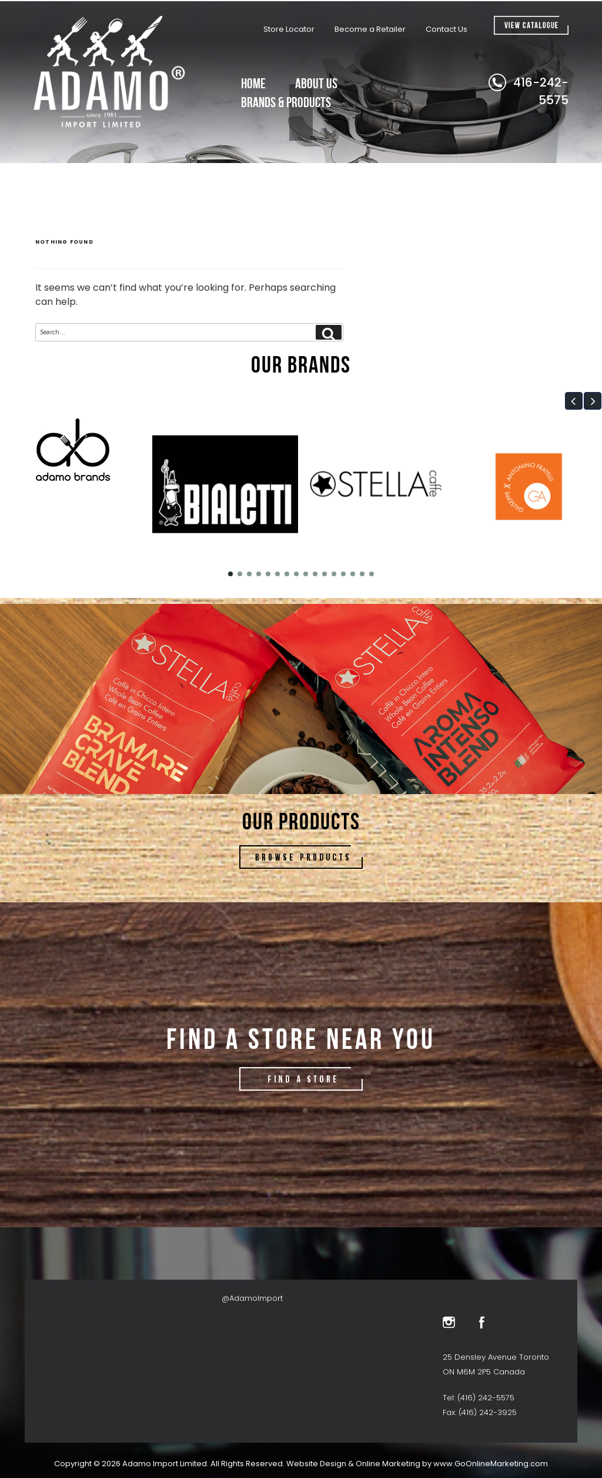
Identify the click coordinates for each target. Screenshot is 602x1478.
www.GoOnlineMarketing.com (490, 1463)
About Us (316, 83)
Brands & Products (286, 102)
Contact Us (446, 29)
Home (253, 83)
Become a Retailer (370, 29)
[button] (574, 401)
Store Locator (289, 29)
